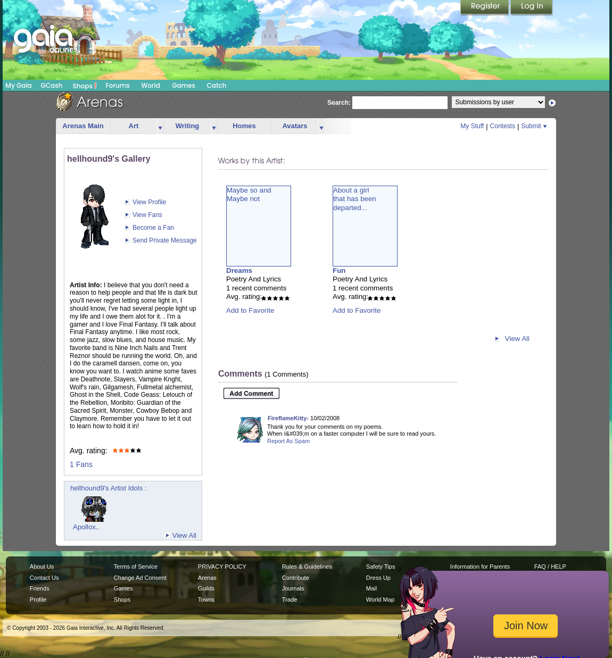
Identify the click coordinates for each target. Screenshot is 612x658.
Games (183, 85)
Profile (38, 599)
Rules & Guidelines (307, 566)
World (150, 85)
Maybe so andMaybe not (249, 194)
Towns (206, 599)
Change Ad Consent (140, 577)
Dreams (239, 270)
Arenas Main (82, 126)
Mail (371, 588)
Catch (217, 85)
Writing (188, 126)
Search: (339, 102)
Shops (85, 85)
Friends (39, 588)
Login (531, 8)
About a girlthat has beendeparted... (354, 199)
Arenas (207, 577)
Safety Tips (380, 566)
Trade (289, 599)
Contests (502, 126)
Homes (244, 126)
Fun (339, 270)
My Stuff (472, 126)
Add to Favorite (250, 310)
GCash (52, 85)
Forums (117, 85)
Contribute (295, 577)
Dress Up (378, 577)
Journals (293, 588)
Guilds (206, 588)
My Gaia (18, 85)
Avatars (294, 126)
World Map (380, 599)
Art (134, 126)
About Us (42, 566)
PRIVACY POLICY (222, 566)
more (160, 126)
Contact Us (44, 577)
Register (485, 8)
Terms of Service (136, 566)
